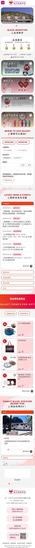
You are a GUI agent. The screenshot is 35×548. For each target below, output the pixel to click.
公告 (4, 288)
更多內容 (26, 266)
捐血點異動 (7, 278)
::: (0, 27)
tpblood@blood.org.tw (17, 528)
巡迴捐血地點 (23, 142)
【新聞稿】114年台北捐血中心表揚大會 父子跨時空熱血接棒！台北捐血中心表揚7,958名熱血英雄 (17, 224)
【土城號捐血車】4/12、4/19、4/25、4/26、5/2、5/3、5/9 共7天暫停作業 (17, 237)
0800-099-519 (17, 511)
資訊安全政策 (21, 543)
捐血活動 (6, 283)
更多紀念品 (26, 391)
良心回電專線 (17, 520)
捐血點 (5, 458)
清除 (29, 165)
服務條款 (13, 543)
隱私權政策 (6, 543)
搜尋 (23, 165)
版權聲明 (29, 543)
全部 (4, 412)
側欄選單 (3, 2)
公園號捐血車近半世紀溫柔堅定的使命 (17, 442)
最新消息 (6, 272)
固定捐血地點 (9, 142)
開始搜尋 (8, 180)
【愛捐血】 (13, 537)
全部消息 (6, 203)
